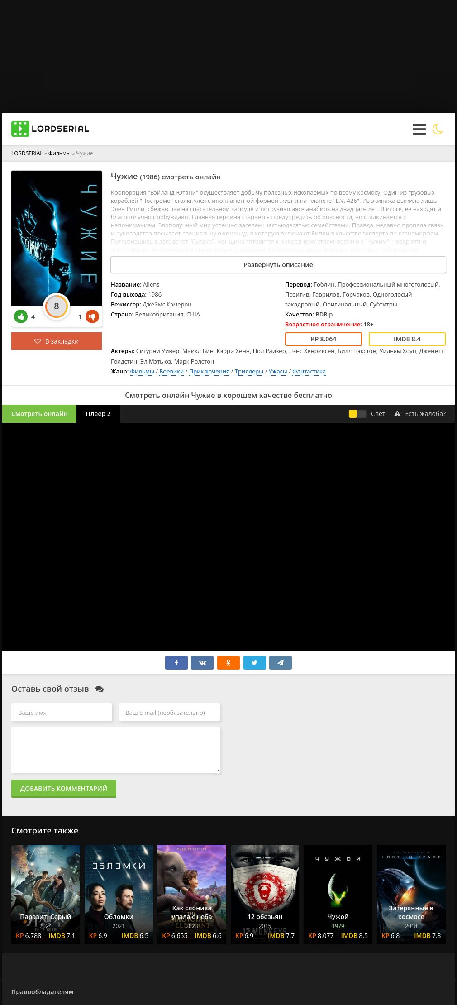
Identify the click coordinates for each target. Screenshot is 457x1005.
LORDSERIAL (27, 153)
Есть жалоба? (420, 413)
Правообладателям (42, 991)
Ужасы (278, 371)
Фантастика (309, 371)
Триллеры (249, 371)
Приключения (209, 371)
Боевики (171, 371)
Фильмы (59, 153)
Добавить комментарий (63, 788)
